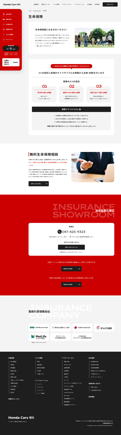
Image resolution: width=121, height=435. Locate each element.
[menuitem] (13, 362)
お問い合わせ (110, 4)
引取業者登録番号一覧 (108, 423)
